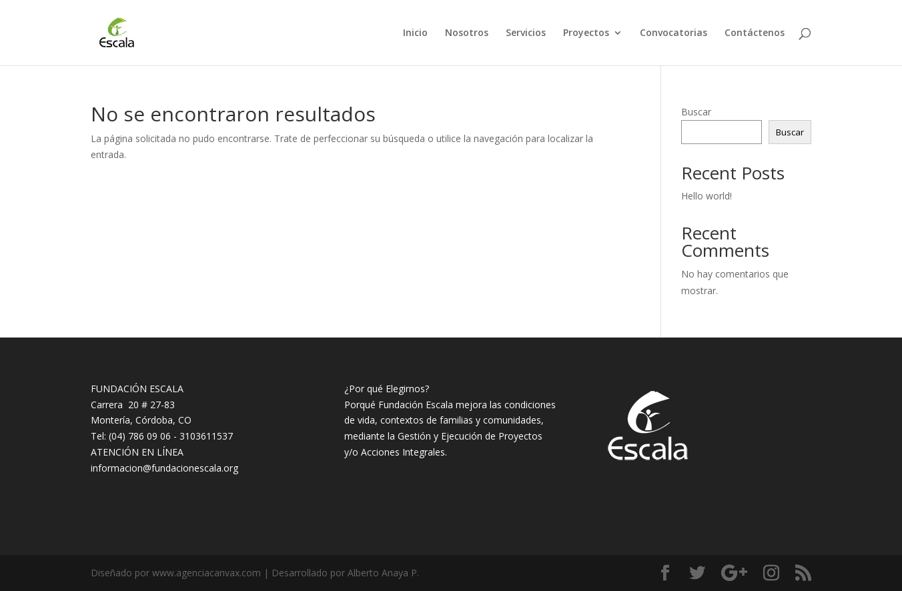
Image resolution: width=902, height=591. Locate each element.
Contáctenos (755, 33)
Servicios (526, 33)
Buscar (696, 111)
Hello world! (706, 195)
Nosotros (466, 33)
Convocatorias (673, 33)
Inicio (415, 33)
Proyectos (586, 33)
